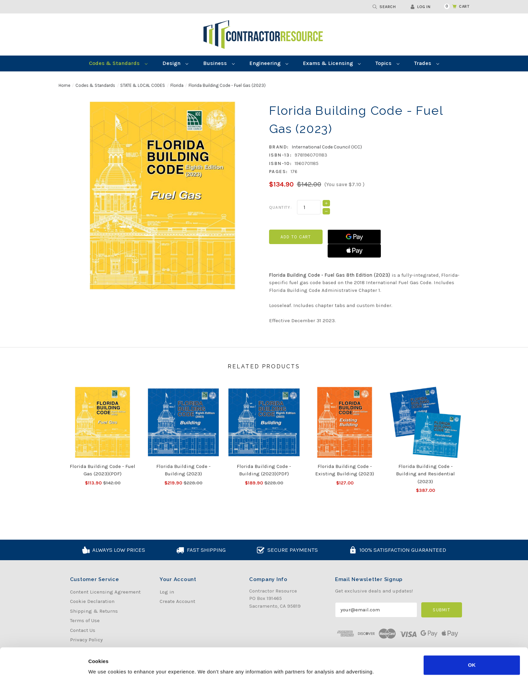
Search (384, 6)
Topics (387, 63)
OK (472, 637)
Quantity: (280, 207)
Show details (104, 663)
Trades (426, 63)
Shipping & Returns (94, 611)
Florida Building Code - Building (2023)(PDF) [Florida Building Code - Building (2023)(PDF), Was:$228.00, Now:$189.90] (264, 470)
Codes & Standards (118, 63)
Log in (420, 6)
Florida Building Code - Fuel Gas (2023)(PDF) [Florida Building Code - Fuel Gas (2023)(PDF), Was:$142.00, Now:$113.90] (102, 470)
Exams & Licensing (332, 63)
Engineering (269, 63)
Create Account (177, 601)
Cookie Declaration (92, 601)
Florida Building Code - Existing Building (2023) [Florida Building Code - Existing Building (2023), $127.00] (344, 470)
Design (175, 63)
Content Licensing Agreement (105, 592)
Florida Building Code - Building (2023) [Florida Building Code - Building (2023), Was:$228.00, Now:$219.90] (183, 470)
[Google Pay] (354, 237)
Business (219, 63)
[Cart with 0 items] (452, 6)
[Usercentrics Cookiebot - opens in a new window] (43, 663)
